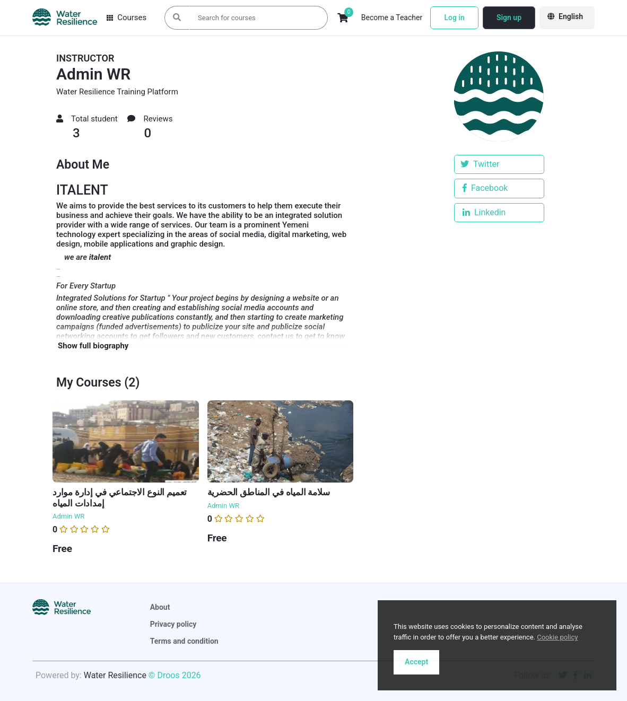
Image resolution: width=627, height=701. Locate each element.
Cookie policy (557, 637)
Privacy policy (173, 624)
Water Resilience (114, 675)
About (160, 607)
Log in (454, 17)
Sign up (509, 17)
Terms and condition (184, 641)
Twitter (479, 164)
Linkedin (484, 212)
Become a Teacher (391, 17)
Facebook (485, 188)
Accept (416, 662)
